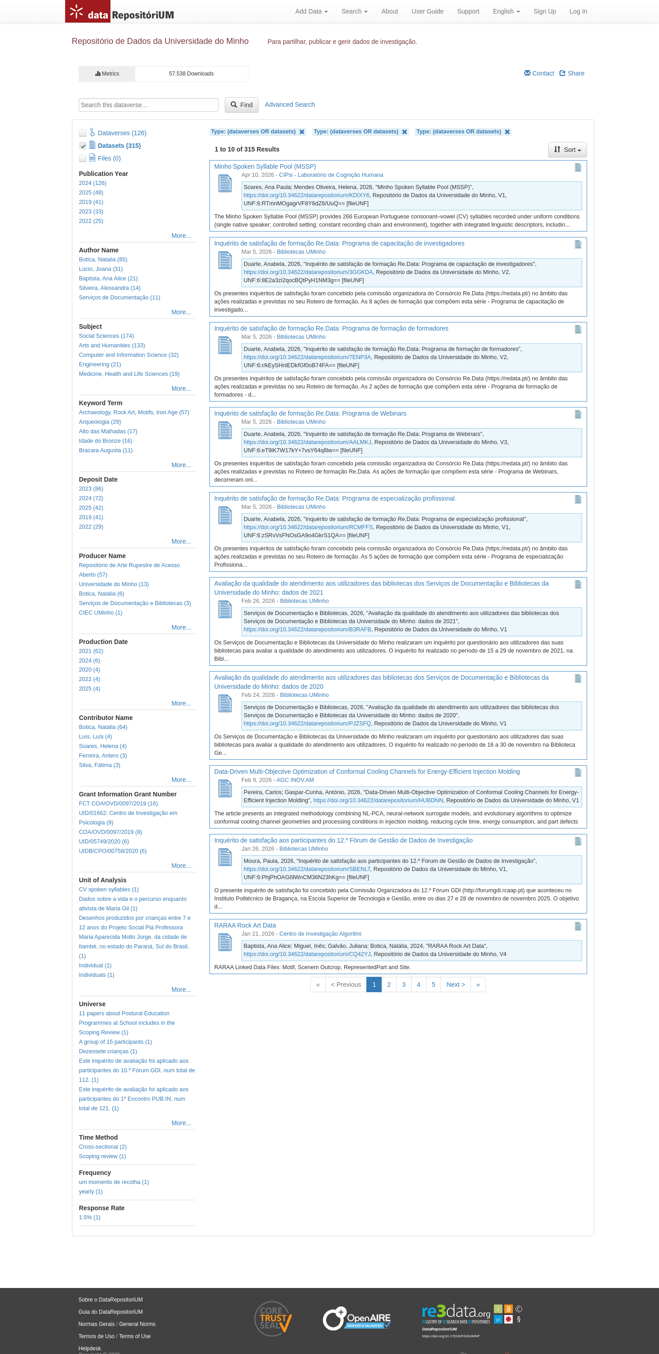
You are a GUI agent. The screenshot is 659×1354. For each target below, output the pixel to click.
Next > (455, 984)
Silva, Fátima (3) (100, 765)
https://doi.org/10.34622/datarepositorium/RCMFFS (308, 527)
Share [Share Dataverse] (571, 73)
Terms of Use (135, 1336)
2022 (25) (91, 221)
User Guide (428, 11)
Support (468, 11)
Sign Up (545, 11)
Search (354, 11)
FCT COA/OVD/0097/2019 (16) (118, 803)
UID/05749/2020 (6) (104, 841)
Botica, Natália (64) (103, 727)
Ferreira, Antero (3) (103, 756)
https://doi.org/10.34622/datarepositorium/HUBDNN (378, 800)
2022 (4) (89, 679)
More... (181, 235)
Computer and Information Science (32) (129, 355)
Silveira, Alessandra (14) (110, 288)
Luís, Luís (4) (96, 737)
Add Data (311, 11)
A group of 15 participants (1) (115, 1042)
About (389, 11)
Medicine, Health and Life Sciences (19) (129, 374)
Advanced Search (290, 104)
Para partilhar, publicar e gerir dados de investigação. (342, 41)
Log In (579, 11)
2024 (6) (89, 661)
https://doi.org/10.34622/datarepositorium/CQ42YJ (307, 954)
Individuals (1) (96, 975)
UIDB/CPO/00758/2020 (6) (113, 851)
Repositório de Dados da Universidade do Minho (160, 41)
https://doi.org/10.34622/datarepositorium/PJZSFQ (307, 723)
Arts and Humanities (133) (112, 345)
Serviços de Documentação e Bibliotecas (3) (135, 603)
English (506, 11)
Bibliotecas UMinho (301, 252)
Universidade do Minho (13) (114, 584)
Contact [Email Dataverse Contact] (539, 73)
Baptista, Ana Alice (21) (108, 278)
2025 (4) (89, 689)
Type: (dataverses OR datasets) (258, 131)
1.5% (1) (90, 1217)
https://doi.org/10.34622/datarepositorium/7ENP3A (307, 357)
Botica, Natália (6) (101, 594)
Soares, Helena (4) (103, 746)
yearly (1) (91, 1191)
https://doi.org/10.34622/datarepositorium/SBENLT (307, 869)
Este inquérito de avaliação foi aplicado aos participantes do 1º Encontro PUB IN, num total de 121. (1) (134, 1099)
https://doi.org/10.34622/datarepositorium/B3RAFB (307, 629)
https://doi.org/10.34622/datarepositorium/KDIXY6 (307, 195)
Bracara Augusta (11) (106, 450)
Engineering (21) (100, 364)
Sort (567, 149)
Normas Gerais (97, 1324)
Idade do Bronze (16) (106, 441)
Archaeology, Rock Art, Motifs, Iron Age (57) (134, 412)
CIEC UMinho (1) (101, 613)
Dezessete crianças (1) (108, 1051)
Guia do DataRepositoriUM (111, 1312)
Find (242, 105)
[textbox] (148, 105)
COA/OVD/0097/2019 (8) (110, 832)
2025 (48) (91, 192)
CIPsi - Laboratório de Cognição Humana (331, 175)
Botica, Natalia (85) (103, 259)
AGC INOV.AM (295, 780)
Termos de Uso (97, 1336)
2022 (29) (91, 527)
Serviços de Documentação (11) (120, 297)
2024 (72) (91, 498)
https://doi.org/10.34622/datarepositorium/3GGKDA (308, 272)
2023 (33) (91, 211)
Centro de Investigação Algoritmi (320, 934)
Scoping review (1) (102, 1156)
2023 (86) (91, 489)
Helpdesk (90, 1348)
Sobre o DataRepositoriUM (111, 1300)
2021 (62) (91, 651)
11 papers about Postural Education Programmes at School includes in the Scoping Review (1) (127, 1023)
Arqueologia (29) (100, 422)
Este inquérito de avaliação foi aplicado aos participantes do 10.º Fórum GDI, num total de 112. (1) (137, 1070)
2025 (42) (91, 508)
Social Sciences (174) (106, 336)
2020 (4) (89, 670)
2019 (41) (91, 202)
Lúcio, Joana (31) (101, 269)
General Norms (137, 1324)
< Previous (346, 984)
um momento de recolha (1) (114, 1182)
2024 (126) (93, 183)
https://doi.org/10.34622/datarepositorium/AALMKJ (307, 442)
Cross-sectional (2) (103, 1147)
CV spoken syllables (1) (109, 889)
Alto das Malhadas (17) (108, 431)
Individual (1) (95, 965)
